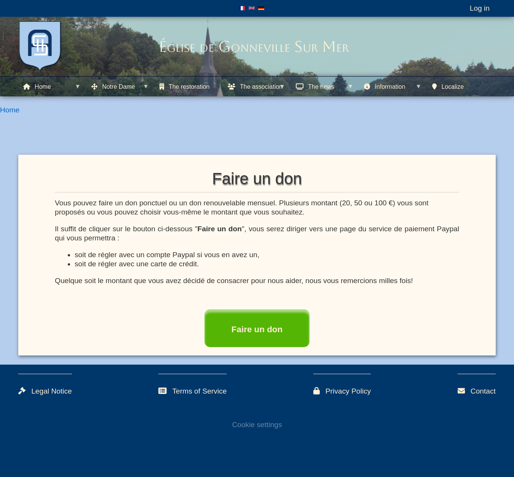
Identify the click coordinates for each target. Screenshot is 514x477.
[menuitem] (52, 86)
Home (9, 110)
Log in (480, 8)
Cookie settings (257, 425)
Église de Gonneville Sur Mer (254, 46)
